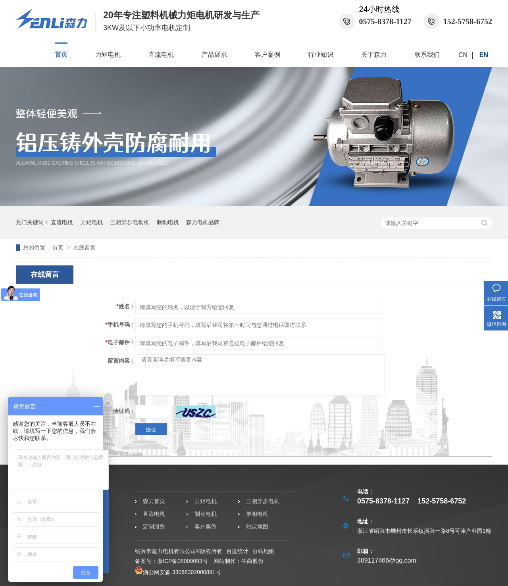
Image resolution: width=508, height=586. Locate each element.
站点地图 (257, 526)
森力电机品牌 (202, 222)
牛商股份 (252, 561)
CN (463, 55)
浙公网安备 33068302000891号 (178, 572)
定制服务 (154, 526)
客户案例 (267, 54)
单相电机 (257, 514)
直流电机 (161, 54)
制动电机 (168, 222)
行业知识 (320, 54)
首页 (61, 54)
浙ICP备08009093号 (182, 561)
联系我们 (427, 54)
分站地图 (263, 551)
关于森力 (374, 54)
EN (483, 55)
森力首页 (154, 501)
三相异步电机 (262, 501)
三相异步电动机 (129, 222)
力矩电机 (108, 54)
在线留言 (84, 247)
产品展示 (214, 54)
